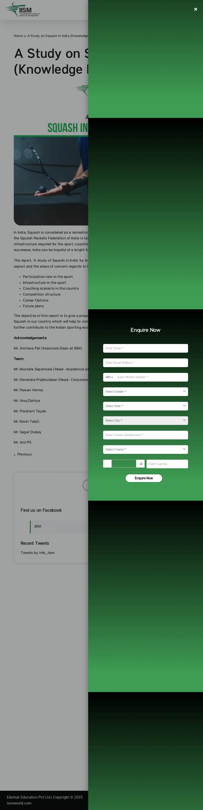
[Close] (195, 9)
